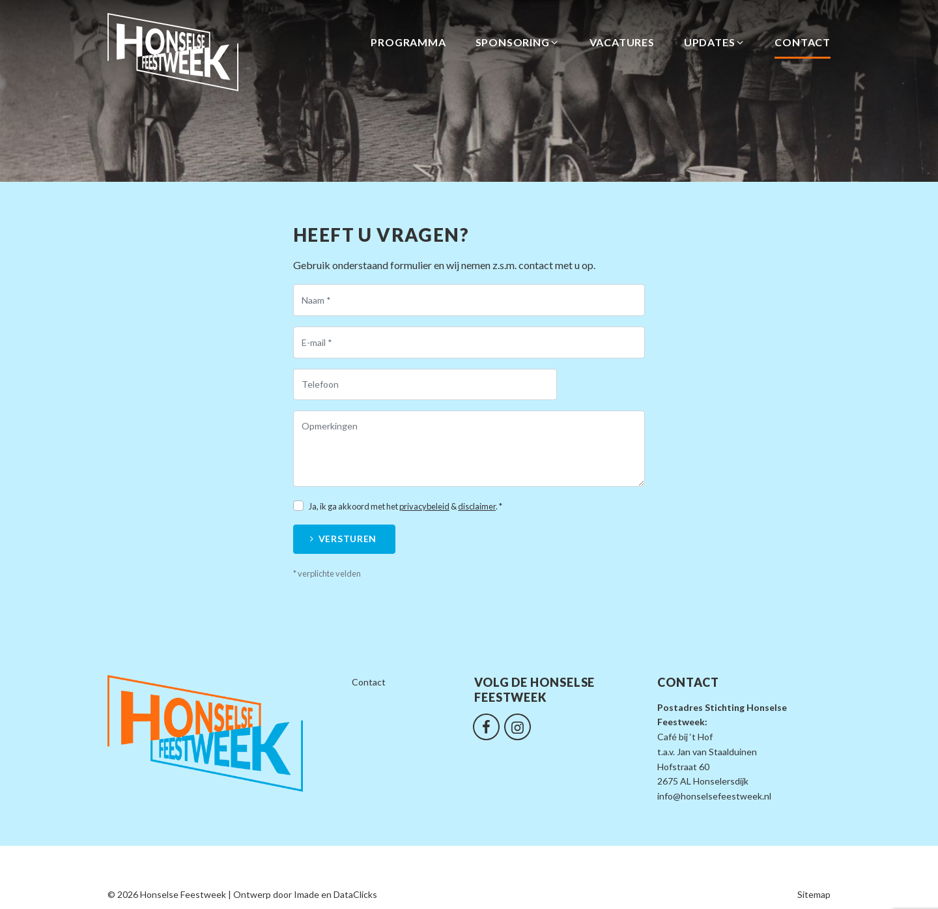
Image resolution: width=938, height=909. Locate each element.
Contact (803, 42)
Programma (408, 42)
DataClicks (355, 894)
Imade (306, 894)
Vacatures (622, 42)
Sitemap (814, 894)
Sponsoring (518, 42)
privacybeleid (424, 506)
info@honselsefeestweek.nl (714, 795)
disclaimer (477, 506)
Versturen (348, 538)
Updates (715, 42)
